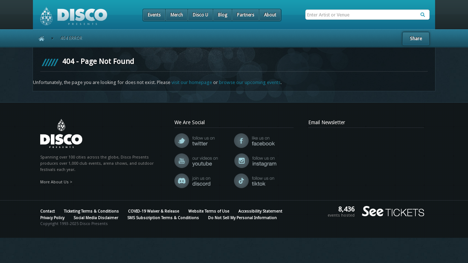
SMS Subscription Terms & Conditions (163, 218)
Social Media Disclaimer (95, 218)
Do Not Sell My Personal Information (242, 218)
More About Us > (56, 182)
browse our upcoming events (249, 82)
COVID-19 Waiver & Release (153, 211)
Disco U (200, 15)
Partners (245, 15)
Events (154, 15)
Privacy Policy (52, 218)
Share (416, 38)
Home (39, 38)
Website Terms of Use (208, 211)
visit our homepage (191, 82)
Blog (222, 15)
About (270, 15)
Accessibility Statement (260, 211)
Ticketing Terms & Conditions (91, 211)
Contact (47, 211)
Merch (176, 15)
